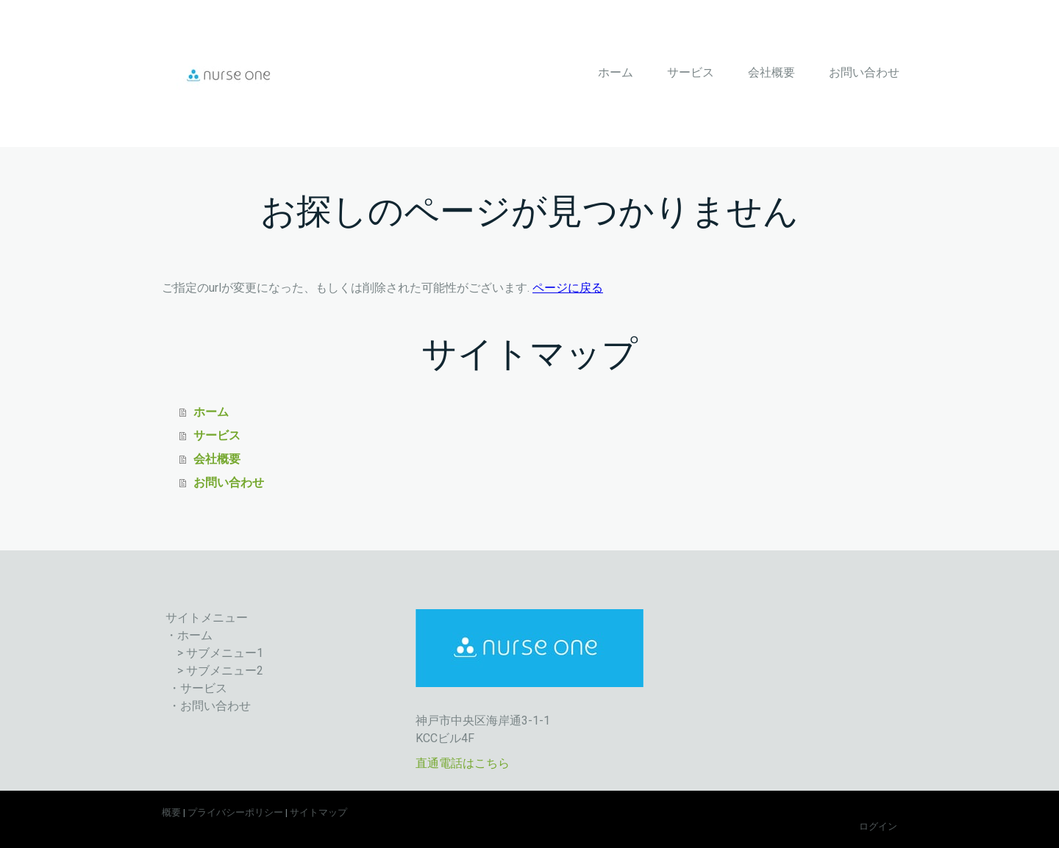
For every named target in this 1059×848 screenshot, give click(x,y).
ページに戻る (567, 288)
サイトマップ (318, 812)
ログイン (878, 826)
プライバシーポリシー (235, 812)
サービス (690, 72)
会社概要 (771, 72)
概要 (171, 812)
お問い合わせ (864, 72)
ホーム (615, 72)
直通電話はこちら (463, 763)
